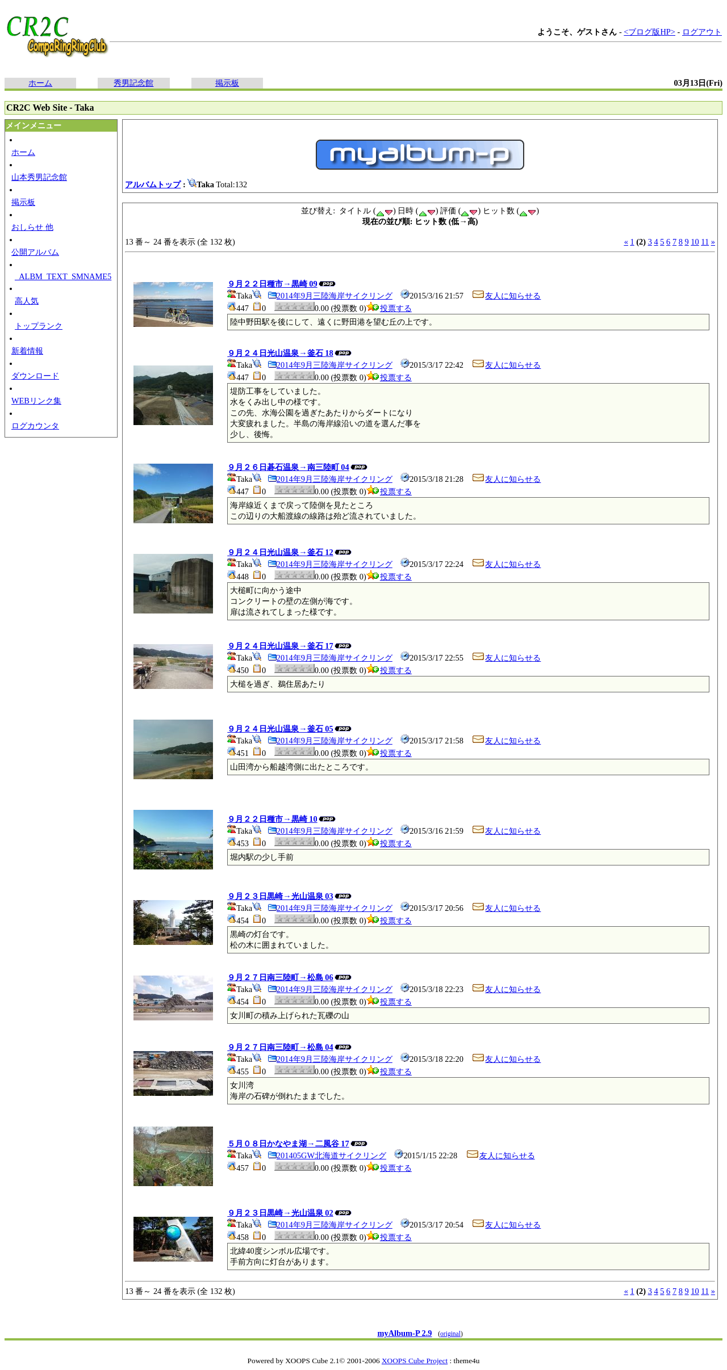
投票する (389, 308)
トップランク (38, 325)
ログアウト (702, 31)
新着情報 (27, 350)
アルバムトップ (153, 184)
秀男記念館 (133, 82)
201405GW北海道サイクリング (327, 1155)
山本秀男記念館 (39, 177)
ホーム (40, 82)
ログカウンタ (35, 425)
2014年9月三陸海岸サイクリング (330, 295)
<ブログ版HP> (649, 31)
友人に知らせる (506, 295)
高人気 (27, 300)
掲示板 (227, 82)
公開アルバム (35, 252)
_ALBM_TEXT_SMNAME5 (63, 276)
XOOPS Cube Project (415, 1360)
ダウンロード (35, 375)
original (450, 1333)
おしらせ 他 (32, 227)
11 (705, 241)
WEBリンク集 (36, 400)
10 (695, 241)
